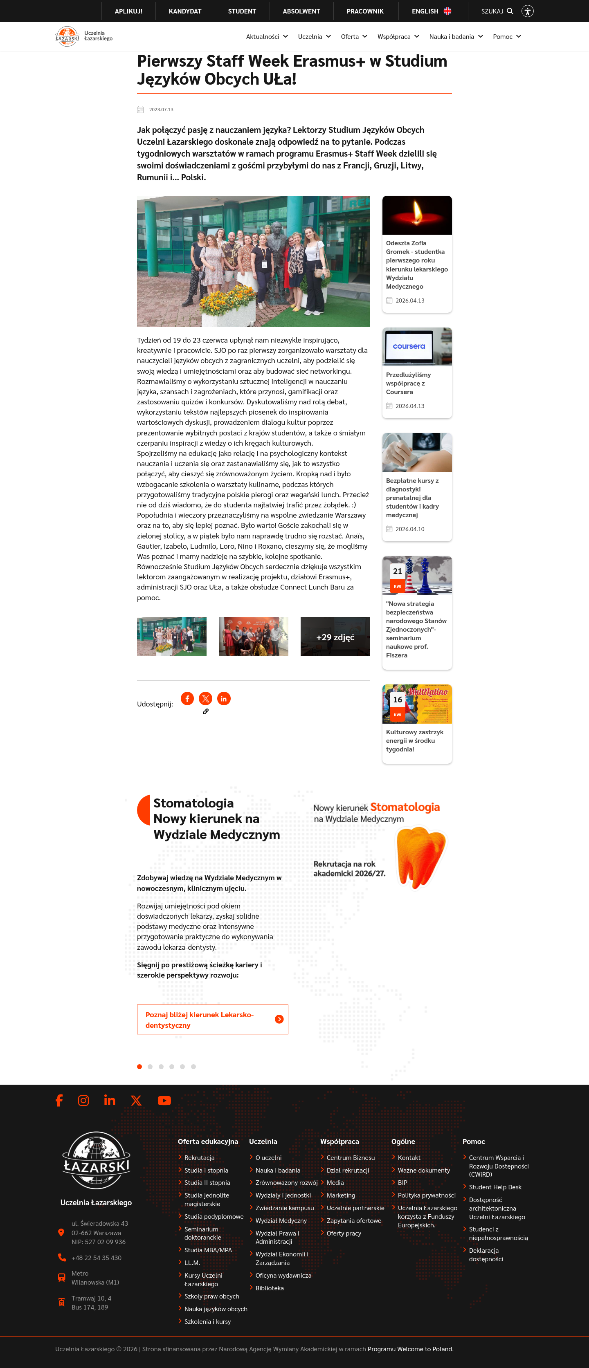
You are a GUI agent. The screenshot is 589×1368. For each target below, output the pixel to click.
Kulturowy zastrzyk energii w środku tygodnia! (415, 740)
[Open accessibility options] (528, 11)
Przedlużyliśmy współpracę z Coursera (408, 383)
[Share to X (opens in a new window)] (205, 698)
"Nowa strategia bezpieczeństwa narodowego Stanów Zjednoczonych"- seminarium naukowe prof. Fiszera (416, 629)
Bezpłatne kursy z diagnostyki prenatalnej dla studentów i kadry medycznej (412, 497)
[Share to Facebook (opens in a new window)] (187, 698)
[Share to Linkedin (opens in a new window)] (223, 698)
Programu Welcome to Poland (409, 1348)
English (425, 11)
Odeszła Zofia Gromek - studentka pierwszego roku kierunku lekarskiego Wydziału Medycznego (417, 264)
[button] (206, 711)
